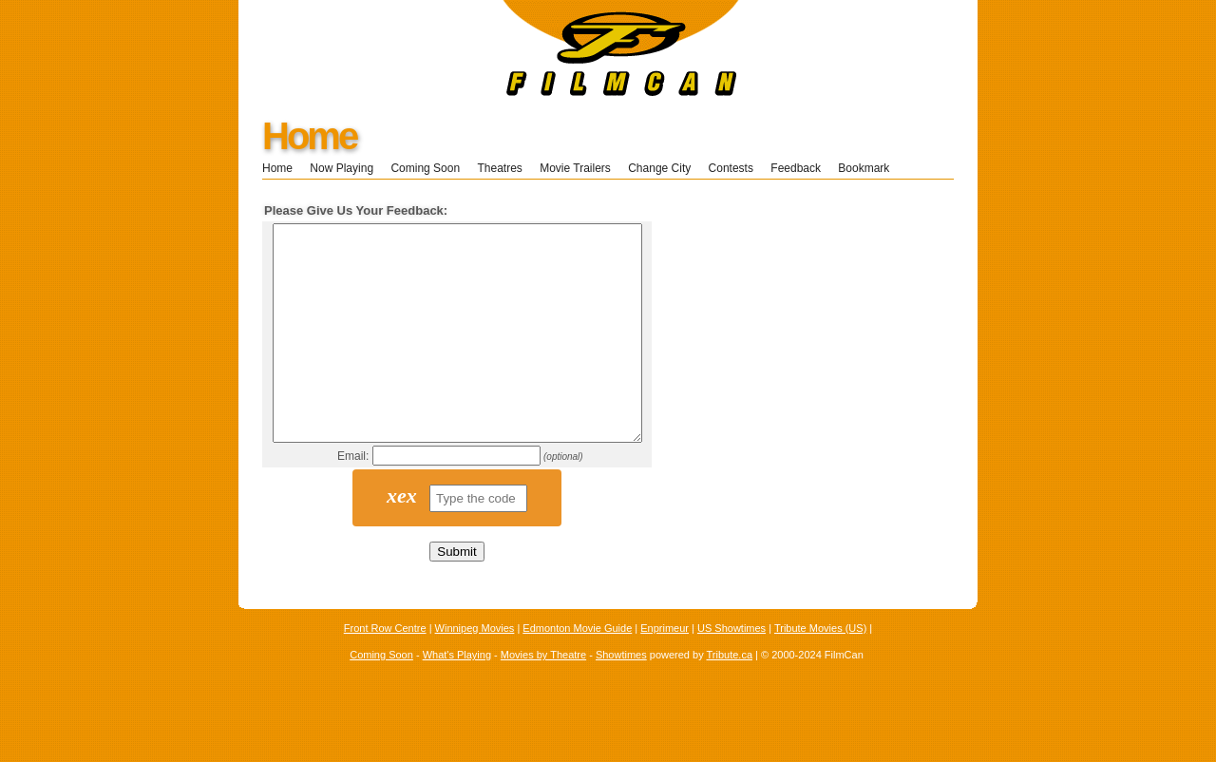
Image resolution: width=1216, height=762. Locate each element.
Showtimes (621, 697)
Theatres (499, 168)
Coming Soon (425, 168)
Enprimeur (664, 670)
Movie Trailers (575, 168)
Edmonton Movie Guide (577, 670)
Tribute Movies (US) (820, 670)
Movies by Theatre (543, 697)
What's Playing (457, 697)
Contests (731, 168)
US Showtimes (731, 670)
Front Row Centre (385, 670)
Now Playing (341, 168)
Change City (659, 168)
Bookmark (870, 168)
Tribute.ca (730, 697)
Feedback (795, 168)
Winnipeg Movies (475, 670)
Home (309, 136)
